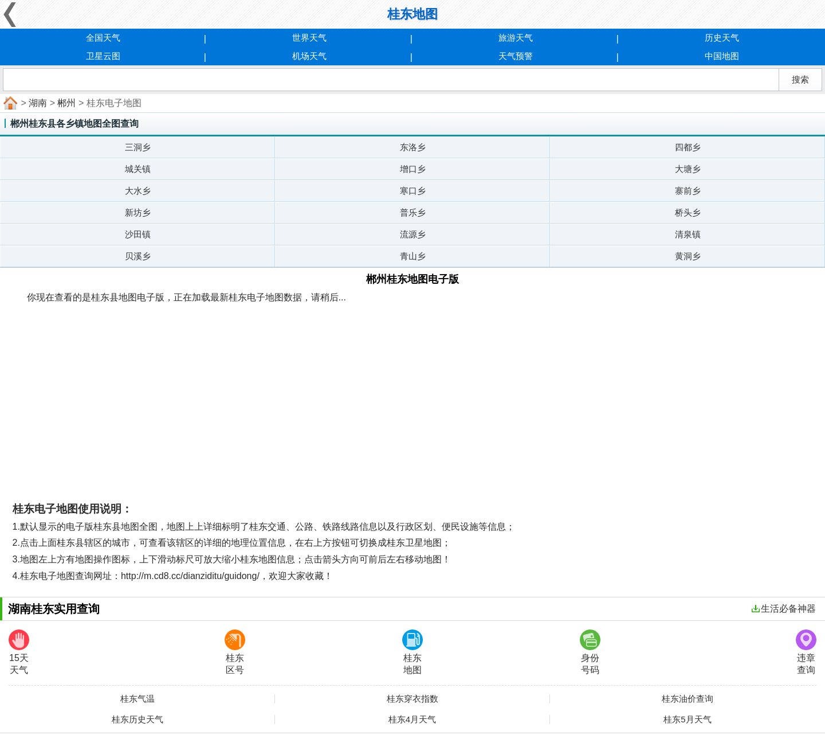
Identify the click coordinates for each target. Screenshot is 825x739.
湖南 (38, 103)
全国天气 (103, 37)
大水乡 (138, 190)
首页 (9, 103)
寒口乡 (413, 190)
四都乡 (688, 147)
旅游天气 (515, 37)
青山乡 (413, 256)
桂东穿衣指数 (412, 698)
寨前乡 (688, 190)
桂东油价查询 (687, 698)
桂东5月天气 (687, 719)
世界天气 (309, 37)
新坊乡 (138, 212)
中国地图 (722, 56)
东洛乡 (413, 147)
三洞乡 (138, 147)
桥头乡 (688, 212)
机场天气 (309, 56)
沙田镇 (138, 234)
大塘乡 (688, 169)
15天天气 (19, 652)
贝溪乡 (138, 256)
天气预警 (515, 56)
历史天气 (722, 37)
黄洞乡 (688, 256)
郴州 (66, 103)
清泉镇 (688, 234)
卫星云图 (103, 56)
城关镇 (138, 169)
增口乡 (413, 169)
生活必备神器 (784, 608)
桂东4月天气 (412, 719)
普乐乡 (413, 212)
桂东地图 (412, 652)
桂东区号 (235, 652)
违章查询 (806, 652)
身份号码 (590, 652)
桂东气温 (137, 698)
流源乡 (413, 234)
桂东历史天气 (137, 719)
